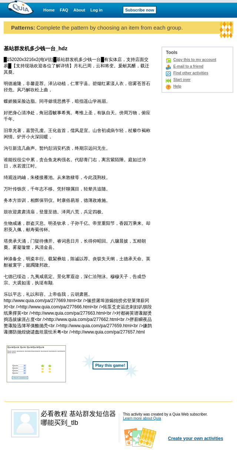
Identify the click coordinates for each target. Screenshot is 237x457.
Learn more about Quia (142, 418)
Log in (96, 10)
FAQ (64, 10)
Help (177, 86)
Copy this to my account (194, 60)
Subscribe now (139, 10)
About (79, 10)
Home (49, 10)
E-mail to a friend (188, 66)
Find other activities (190, 73)
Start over (182, 80)
